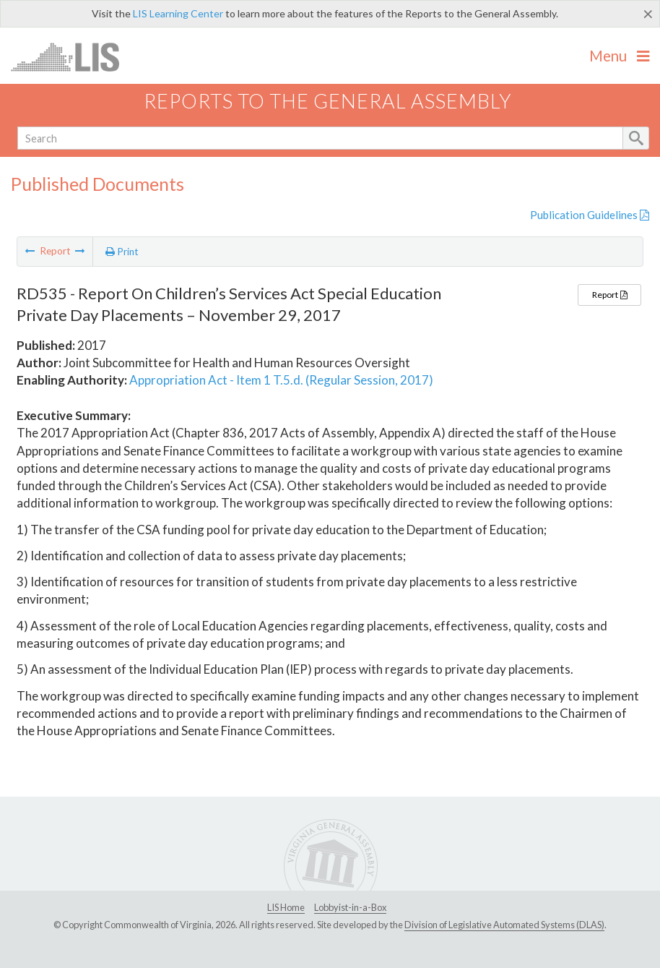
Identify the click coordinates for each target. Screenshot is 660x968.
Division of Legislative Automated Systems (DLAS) (504, 924)
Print (122, 251)
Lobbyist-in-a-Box (350, 907)
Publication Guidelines (589, 214)
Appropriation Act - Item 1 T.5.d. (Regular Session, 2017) (281, 379)
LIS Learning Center (178, 13)
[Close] (648, 13)
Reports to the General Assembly (328, 101)
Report (609, 294)
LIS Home (286, 907)
